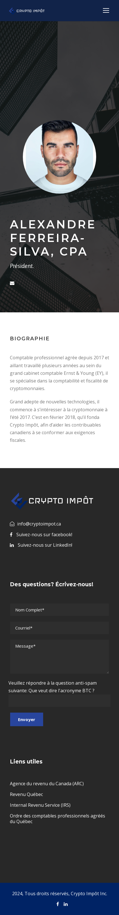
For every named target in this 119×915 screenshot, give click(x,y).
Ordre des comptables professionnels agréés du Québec (57, 819)
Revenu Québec (26, 794)
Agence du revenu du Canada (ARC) (47, 783)
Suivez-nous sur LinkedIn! (45, 545)
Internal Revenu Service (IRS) (40, 805)
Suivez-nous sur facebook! (44, 534)
